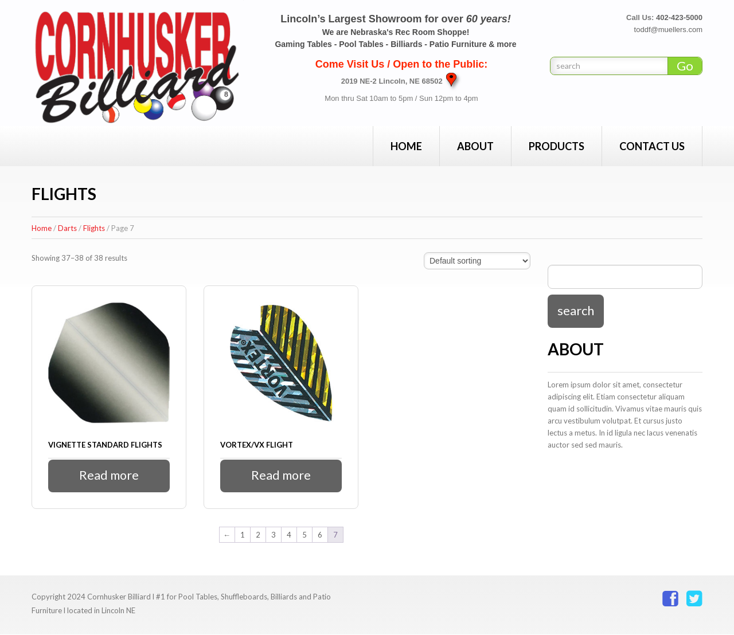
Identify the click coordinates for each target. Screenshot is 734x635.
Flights (94, 228)
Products (556, 146)
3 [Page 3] (273, 534)
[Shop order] (477, 260)
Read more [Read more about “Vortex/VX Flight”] (281, 475)
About (475, 146)
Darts (67, 228)
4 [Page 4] (289, 534)
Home (406, 146)
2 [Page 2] (258, 534)
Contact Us (652, 146)
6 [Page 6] (320, 534)
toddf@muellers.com (668, 29)
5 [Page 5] (304, 534)
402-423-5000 (679, 17)
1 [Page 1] (242, 534)
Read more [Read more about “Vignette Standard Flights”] (109, 475)
